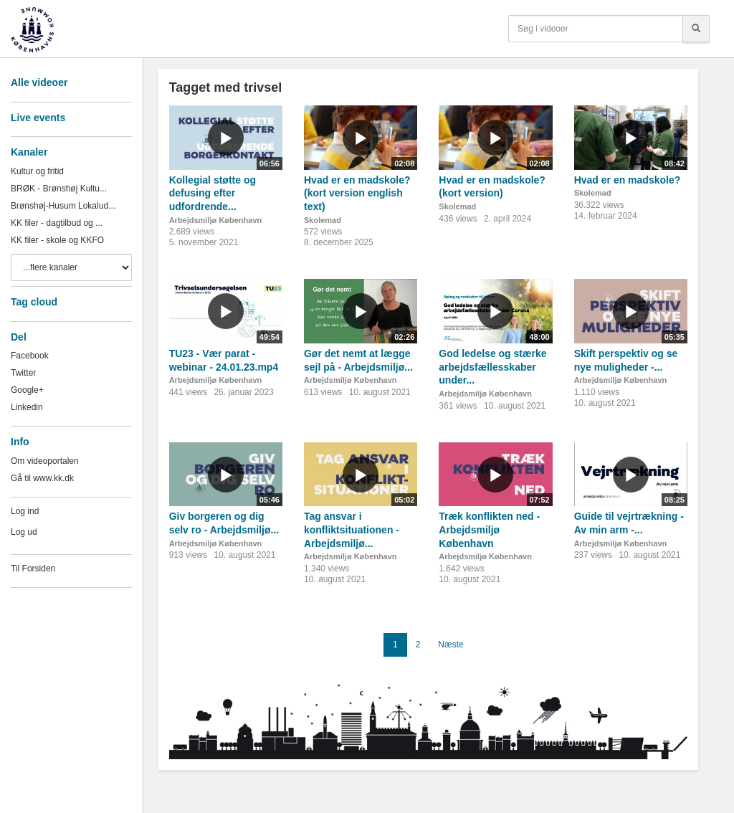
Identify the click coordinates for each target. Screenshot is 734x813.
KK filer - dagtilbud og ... (57, 223)
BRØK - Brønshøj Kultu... (59, 189)
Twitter (23, 373)
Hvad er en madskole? (627, 180)
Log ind (25, 511)
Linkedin (27, 407)
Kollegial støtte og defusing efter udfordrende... (212, 193)
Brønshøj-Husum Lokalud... (63, 206)
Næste (450, 645)
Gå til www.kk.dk (42, 478)
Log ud (24, 532)
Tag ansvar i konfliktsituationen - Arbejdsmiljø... (351, 529)
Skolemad (322, 220)
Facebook (30, 356)
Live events (38, 117)
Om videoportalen (45, 461)
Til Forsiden (33, 569)
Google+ (27, 390)
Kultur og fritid (37, 171)
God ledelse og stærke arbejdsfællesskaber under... (492, 367)
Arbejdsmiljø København (215, 220)
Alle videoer (39, 82)
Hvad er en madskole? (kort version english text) (357, 193)
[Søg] (696, 28)
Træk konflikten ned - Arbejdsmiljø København (489, 529)
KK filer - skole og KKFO (57, 240)
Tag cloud (34, 302)
